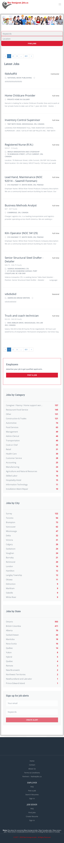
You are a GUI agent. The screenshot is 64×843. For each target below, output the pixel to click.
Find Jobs (32, 43)
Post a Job (32, 375)
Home (32, 761)
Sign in (32, 798)
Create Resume (32, 816)
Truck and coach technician (22, 315)
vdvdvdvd (10, 294)
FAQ (32, 787)
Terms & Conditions (32, 773)
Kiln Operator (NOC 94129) (21, 233)
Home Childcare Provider (20, 95)
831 (26, 56)
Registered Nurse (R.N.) (19, 144)
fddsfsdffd (11, 73)
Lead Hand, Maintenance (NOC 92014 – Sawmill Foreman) (24, 178)
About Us (32, 769)
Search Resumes (32, 794)
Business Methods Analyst (21, 205)
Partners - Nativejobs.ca (32, 776)
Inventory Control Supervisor (22, 120)
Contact (32, 765)
